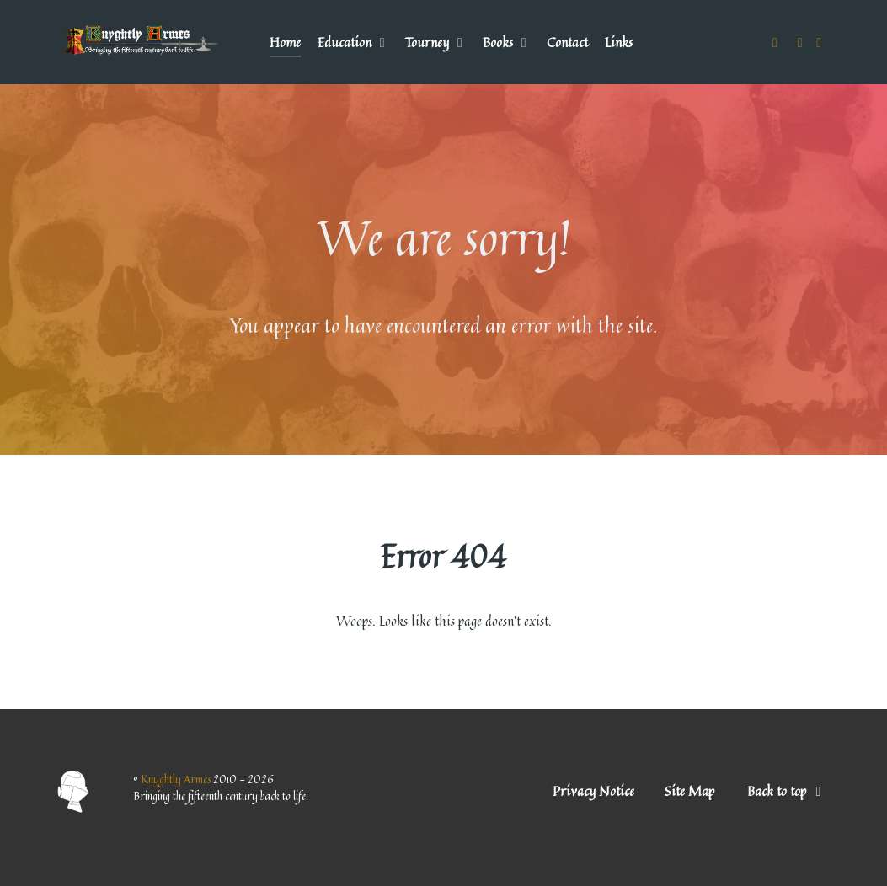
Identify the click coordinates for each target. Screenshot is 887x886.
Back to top (787, 791)
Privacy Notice (593, 791)
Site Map (689, 791)
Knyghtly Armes (177, 779)
